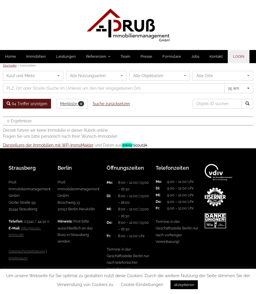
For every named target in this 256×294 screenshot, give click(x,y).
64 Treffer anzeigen (27, 103)
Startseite (10, 65)
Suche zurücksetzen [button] (111, 103)
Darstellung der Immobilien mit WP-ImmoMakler (48, 145)
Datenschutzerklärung (27, 251)
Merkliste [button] (72, 103)
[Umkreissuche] (114, 88)
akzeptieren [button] (184, 285)
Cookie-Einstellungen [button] (142, 284)
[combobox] (33, 76)
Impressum (18, 258)
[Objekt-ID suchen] (218, 104)
